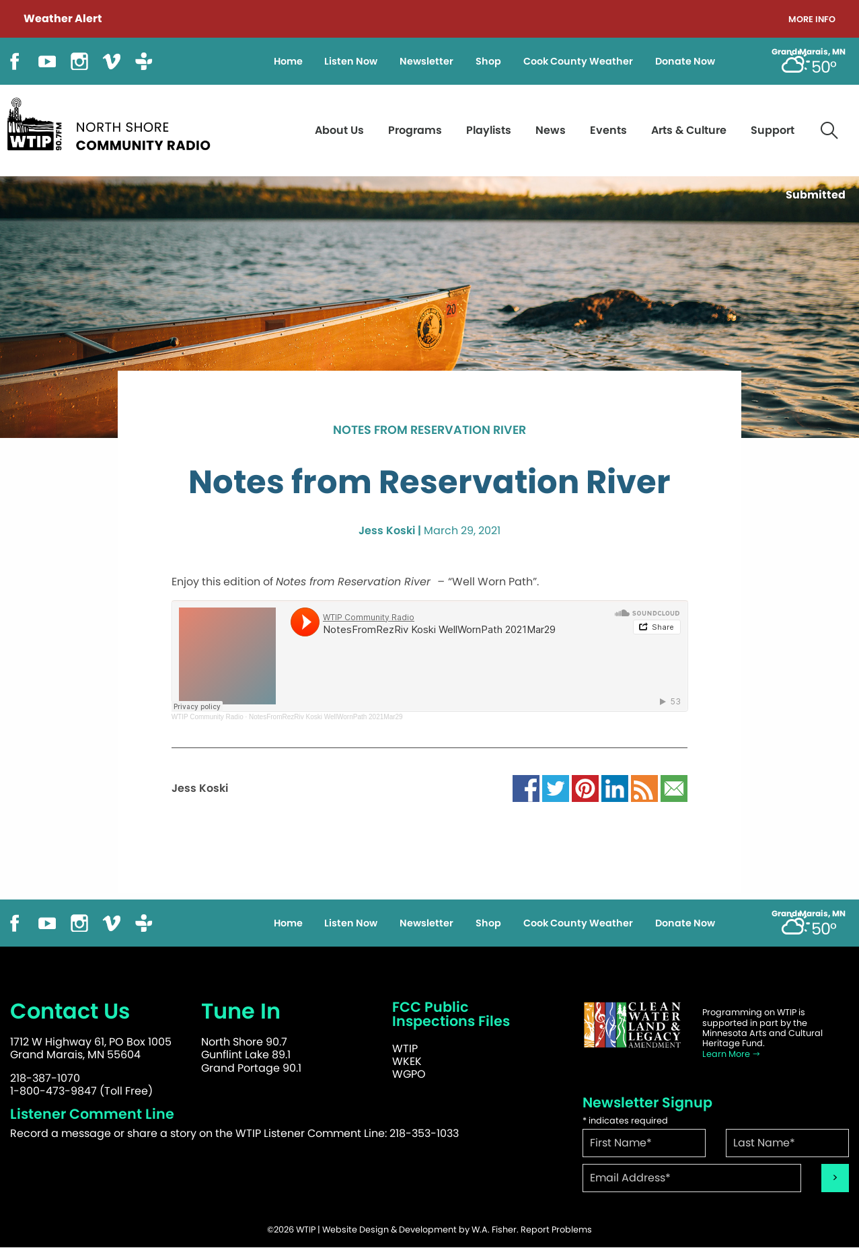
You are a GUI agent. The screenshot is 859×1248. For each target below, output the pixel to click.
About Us (339, 130)
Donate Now (685, 61)
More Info (811, 19)
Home (288, 61)
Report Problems (556, 1229)
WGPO (409, 1074)
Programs (415, 130)
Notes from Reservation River (429, 431)
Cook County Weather (578, 61)
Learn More (731, 1054)
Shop (488, 61)
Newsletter (426, 61)
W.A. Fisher (494, 1229)
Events (608, 130)
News (550, 130)
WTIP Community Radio (208, 717)
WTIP (405, 1048)
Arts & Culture (688, 130)
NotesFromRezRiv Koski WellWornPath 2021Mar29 (326, 717)
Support (772, 130)
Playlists (488, 130)
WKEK (407, 1061)
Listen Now (350, 61)
